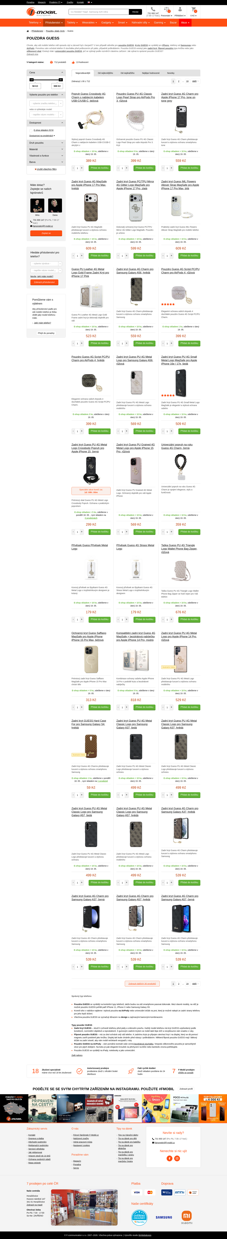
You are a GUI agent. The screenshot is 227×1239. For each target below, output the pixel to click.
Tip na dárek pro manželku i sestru (126, 1153)
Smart (122, 22)
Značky (70, 2)
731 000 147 (44, 221)
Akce (184, 22)
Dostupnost (35, 122)
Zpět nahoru (77, 1055)
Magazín (42, 2)
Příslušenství (53, 22)
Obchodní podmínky (37, 1142)
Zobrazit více (32, 54)
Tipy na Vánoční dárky (128, 1135)
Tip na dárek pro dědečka (125, 1147)
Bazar (173, 22)
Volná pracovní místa (82, 1142)
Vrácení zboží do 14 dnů (39, 1156)
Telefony (34, 22)
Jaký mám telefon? (42, 323)
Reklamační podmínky (38, 1145)
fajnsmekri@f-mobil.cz (41, 226)
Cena (32, 72)
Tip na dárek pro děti (127, 1138)
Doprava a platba (36, 1138)
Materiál (33, 149)
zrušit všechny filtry (46, 169)
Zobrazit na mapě (34, 1205)
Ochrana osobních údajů (39, 1159)
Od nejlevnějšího (105, 73)
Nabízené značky (81, 1138)
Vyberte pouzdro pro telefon (43, 94)
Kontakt (80, 2)
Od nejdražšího (127, 73)
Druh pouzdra (36, 143)
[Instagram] (177, 1158)
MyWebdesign (145, 1235)
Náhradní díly (140, 22)
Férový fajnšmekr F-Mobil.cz (86, 1135)
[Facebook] (169, 1158)
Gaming (159, 22)
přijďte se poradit (185, 1073)
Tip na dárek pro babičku (129, 1142)
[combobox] (46, 103)
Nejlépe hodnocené (151, 73)
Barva (32, 162)
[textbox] (46, 103)
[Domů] (27, 31)
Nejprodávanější (83, 73)
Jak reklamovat (35, 1152)
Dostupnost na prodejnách (41, 136)
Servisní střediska (36, 1149)
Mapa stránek (34, 1163)
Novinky (170, 73)
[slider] (32, 79)
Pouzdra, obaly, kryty (55, 31)
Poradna (30, 2)
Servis (76, 1168)
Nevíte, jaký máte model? (41, 276)
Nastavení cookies (81, 1145)
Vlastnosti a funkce (39, 155)
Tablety (71, 22)
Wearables (88, 22)
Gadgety (106, 22)
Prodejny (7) (54, 2)
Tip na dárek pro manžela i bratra (125, 1159)
